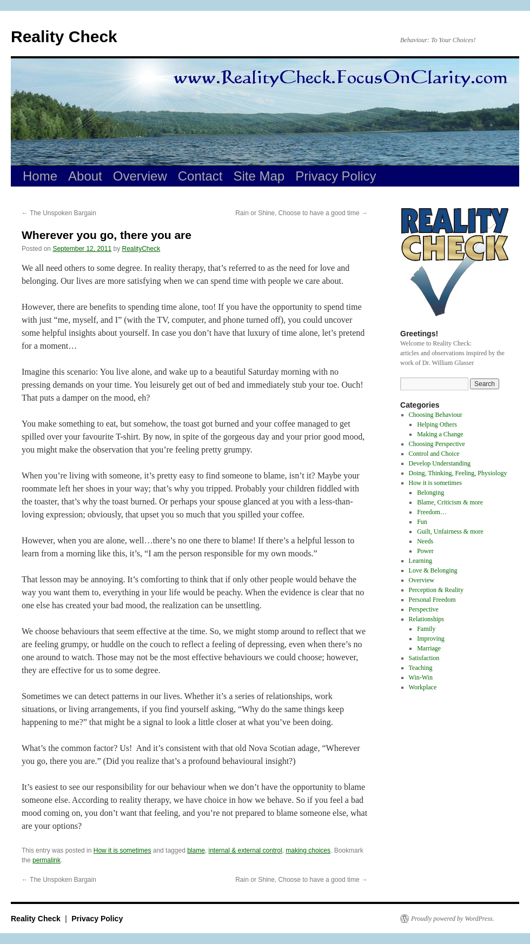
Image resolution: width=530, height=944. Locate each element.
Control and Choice (434, 453)
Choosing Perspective (437, 444)
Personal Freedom (432, 599)
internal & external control (245, 850)
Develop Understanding (440, 463)
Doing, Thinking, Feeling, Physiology (458, 473)
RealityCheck (141, 248)
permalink (46, 860)
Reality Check (64, 36)
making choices (308, 850)
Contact (200, 176)
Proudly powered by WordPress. (452, 918)
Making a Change (440, 434)
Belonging (430, 492)
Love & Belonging (433, 570)
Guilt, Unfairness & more (450, 531)
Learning (420, 560)
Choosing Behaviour (435, 414)
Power (425, 551)
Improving (431, 638)
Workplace (423, 687)
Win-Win (421, 677)
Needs (425, 541)
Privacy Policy (335, 176)
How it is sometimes (122, 850)
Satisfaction (424, 658)
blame (196, 850)
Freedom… (432, 512)
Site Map (259, 176)
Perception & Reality (436, 590)
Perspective (424, 609)
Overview (140, 176)
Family (426, 629)
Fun (422, 522)
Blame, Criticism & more (450, 502)
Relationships (426, 619)
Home (40, 176)
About (85, 176)
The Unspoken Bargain (59, 213)
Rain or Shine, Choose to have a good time (301, 213)
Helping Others (437, 424)
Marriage (429, 648)
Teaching (421, 668)
